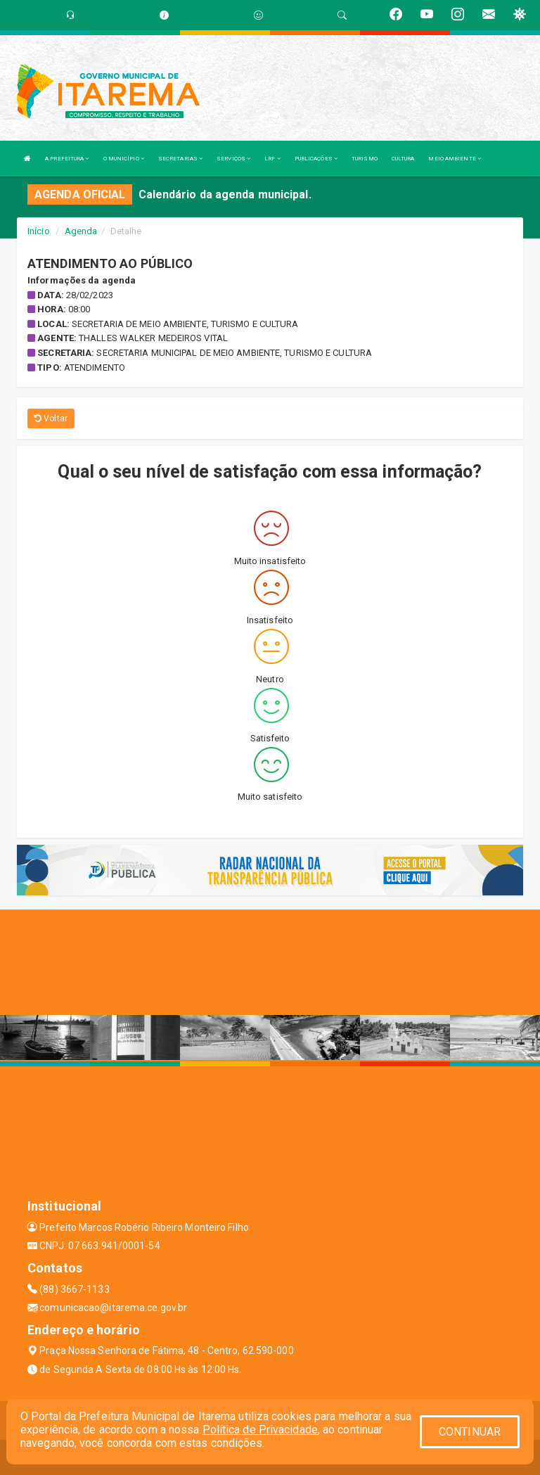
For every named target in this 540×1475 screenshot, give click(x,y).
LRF (272, 158)
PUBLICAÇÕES (316, 158)
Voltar (51, 418)
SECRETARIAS (180, 158)
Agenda (81, 231)
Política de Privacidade (260, 1429)
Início (38, 231)
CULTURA (403, 158)
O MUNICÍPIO (123, 158)
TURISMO (365, 158)
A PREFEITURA (67, 158)
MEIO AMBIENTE (454, 158)
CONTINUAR (470, 1431)
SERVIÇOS (233, 158)
